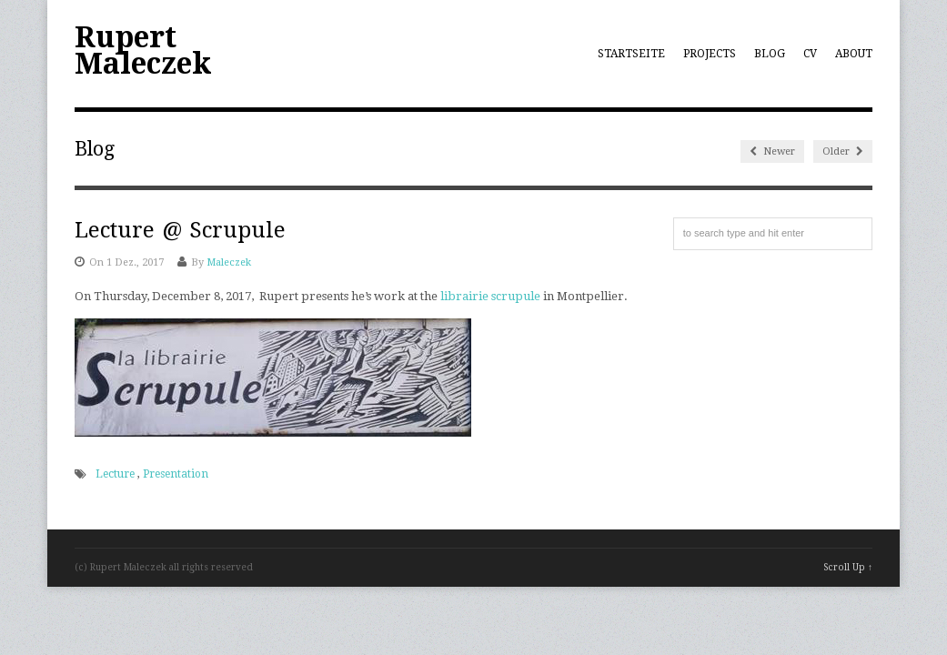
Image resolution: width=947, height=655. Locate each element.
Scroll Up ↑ (847, 567)
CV (810, 53)
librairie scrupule (490, 296)
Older (842, 151)
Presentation (175, 474)
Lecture (115, 474)
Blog (769, 53)
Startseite (631, 53)
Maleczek (229, 262)
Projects (709, 53)
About (853, 53)
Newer (772, 151)
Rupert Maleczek (143, 50)
